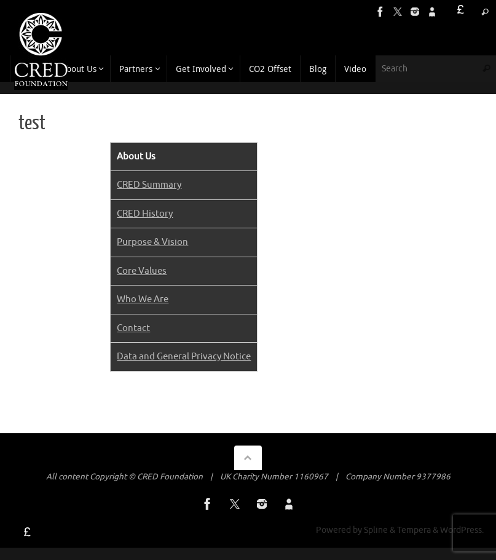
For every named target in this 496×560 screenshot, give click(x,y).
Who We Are (142, 299)
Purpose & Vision (152, 242)
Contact (133, 328)
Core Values (142, 271)
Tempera (414, 530)
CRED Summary (149, 185)
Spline (376, 530)
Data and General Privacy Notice (184, 356)
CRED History (145, 214)
